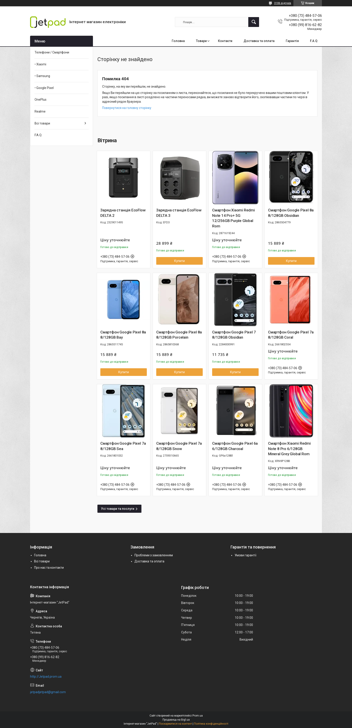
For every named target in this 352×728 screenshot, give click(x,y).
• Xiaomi (40, 64)
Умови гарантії (245, 555)
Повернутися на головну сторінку (126, 108)
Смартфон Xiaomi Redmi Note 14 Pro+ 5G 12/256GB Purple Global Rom (233, 218)
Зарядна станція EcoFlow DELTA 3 (178, 213)
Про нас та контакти (49, 567)
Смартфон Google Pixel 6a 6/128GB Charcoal (235, 446)
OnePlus (40, 99)
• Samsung (42, 76)
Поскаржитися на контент (175, 723)
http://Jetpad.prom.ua (46, 676)
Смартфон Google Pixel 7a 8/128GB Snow (179, 446)
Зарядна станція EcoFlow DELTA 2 (122, 213)
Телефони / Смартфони (52, 52)
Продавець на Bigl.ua (176, 719)
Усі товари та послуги (117, 508)
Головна (178, 41)
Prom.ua (197, 715)
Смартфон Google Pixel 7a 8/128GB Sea (123, 446)
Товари (201, 41)
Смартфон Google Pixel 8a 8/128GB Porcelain (179, 335)
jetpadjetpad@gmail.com (48, 692)
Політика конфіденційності (211, 723)
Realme (40, 111)
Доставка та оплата (259, 41)
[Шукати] (253, 22)
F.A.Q (313, 41)
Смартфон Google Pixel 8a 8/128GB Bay (123, 335)
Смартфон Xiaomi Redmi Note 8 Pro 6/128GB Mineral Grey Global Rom (289, 448)
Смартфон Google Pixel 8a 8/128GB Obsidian (291, 213)
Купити (179, 261)
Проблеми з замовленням (153, 555)
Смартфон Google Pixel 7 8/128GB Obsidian (234, 335)
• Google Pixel (44, 88)
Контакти (225, 41)
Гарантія (292, 41)
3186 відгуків (282, 3)
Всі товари (42, 123)
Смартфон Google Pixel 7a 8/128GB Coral (291, 335)
